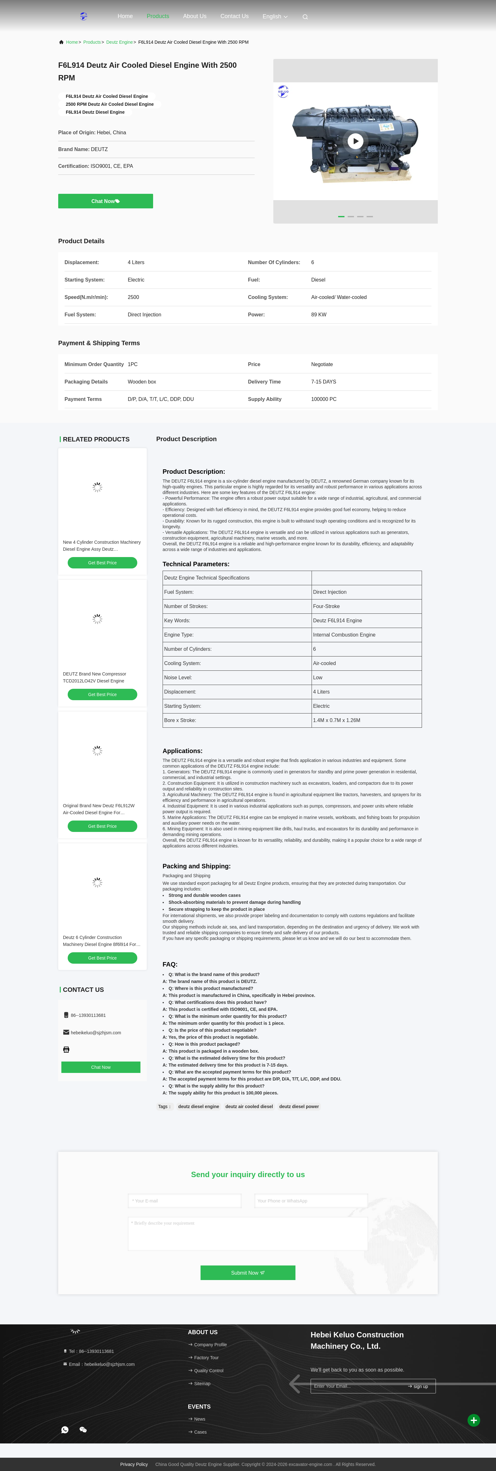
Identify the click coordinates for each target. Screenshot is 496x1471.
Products (158, 16)
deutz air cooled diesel (249, 1106)
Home (125, 16)
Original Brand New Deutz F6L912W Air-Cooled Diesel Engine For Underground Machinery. (98, 812)
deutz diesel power (299, 1106)
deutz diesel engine (198, 1106)
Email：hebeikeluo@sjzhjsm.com (99, 1364)
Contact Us (234, 16)
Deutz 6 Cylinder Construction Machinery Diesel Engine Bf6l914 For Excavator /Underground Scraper (99, 944)
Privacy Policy (134, 1464)
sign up (417, 1386)
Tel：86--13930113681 (88, 1351)
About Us (195, 16)
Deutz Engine (119, 42)
